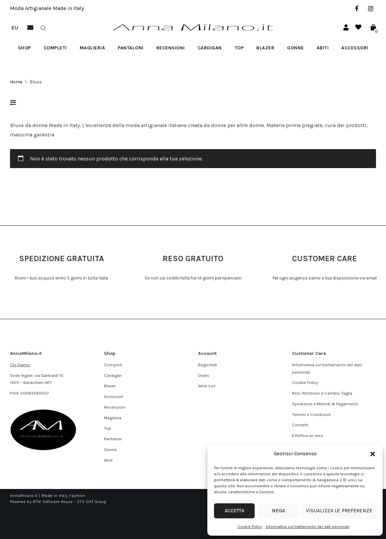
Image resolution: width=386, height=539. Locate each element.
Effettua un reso (307, 435)
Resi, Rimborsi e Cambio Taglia (322, 393)
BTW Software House (53, 502)
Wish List (206, 385)
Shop (24, 48)
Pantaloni (131, 48)
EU (14, 27)
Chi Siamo (20, 364)
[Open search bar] (43, 27)
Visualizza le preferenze (335, 511)
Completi (55, 48)
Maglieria (92, 48)
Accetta (233, 511)
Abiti (323, 48)
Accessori (354, 48)
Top (239, 48)
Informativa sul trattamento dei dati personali (307, 526)
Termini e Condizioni (311, 414)
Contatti (300, 424)
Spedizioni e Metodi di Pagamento (325, 403)
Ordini (203, 375)
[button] (372, 454)
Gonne (295, 48)
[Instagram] (370, 8)
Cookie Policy (250, 526)
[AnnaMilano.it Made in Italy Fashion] (193, 28)
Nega (273, 511)
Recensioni (170, 48)
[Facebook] (356, 8)
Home (16, 82)
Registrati (207, 364)
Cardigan (210, 48)
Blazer (265, 48)
